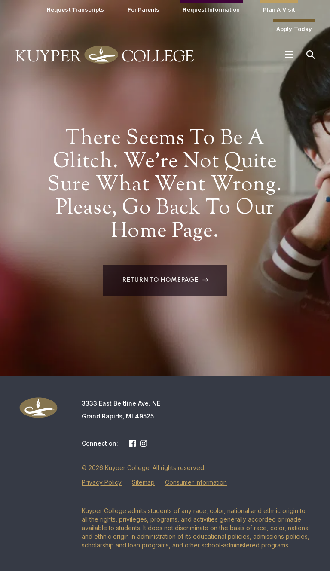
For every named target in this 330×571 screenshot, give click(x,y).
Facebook (132, 443)
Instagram (143, 443)
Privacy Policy (102, 482)
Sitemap (143, 482)
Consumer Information (196, 482)
